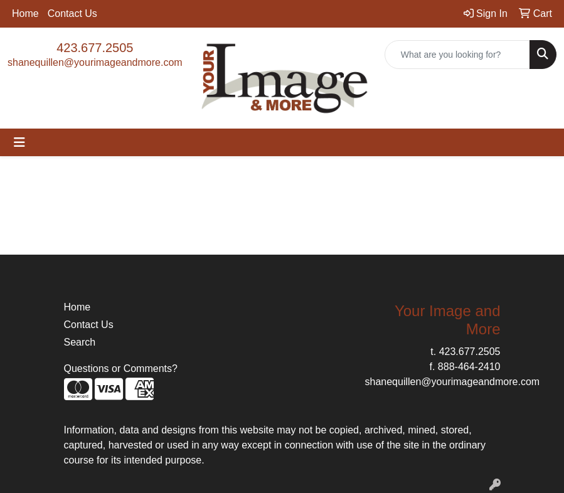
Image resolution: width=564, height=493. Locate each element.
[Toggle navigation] (19, 142)
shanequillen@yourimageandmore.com (95, 62)
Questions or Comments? (121, 368)
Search (80, 342)
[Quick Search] (457, 54)
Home (25, 13)
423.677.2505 (94, 48)
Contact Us (72, 13)
